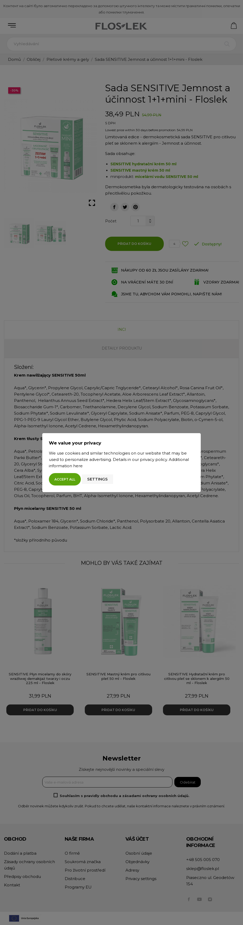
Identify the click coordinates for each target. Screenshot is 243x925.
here (78, 465)
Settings (97, 479)
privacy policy (153, 459)
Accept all (64, 479)
